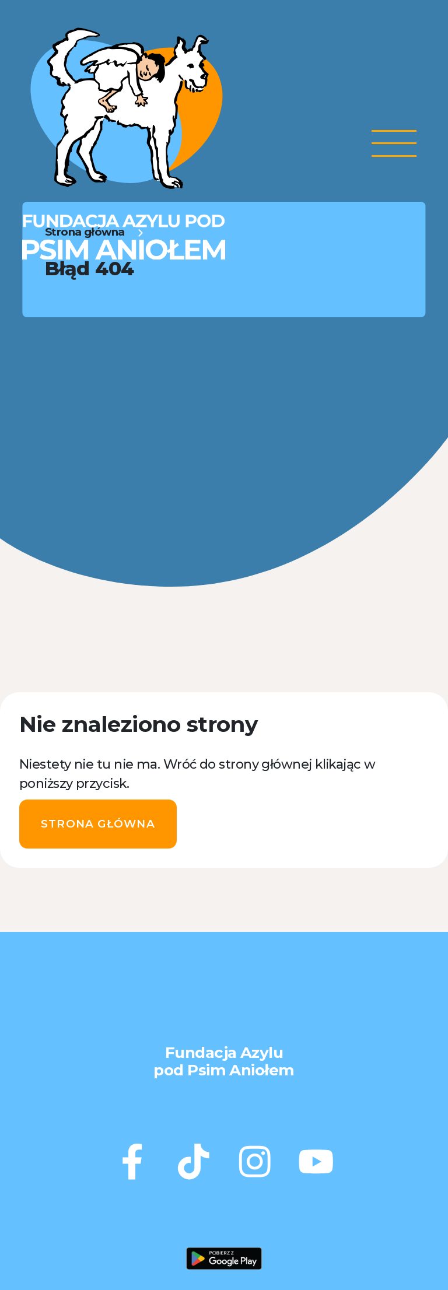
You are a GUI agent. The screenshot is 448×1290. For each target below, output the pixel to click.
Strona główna (98, 823)
